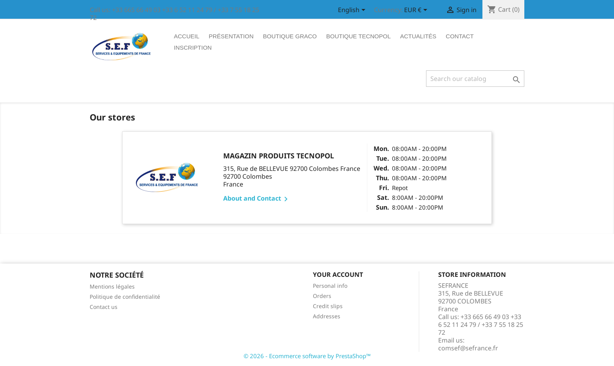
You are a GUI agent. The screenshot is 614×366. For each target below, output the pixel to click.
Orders (322, 296)
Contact (459, 36)
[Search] (475, 78)
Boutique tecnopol (358, 36)
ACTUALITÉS (418, 36)
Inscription (193, 47)
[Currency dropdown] (417, 10)
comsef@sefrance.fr (468, 348)
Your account (338, 274)
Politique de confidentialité (125, 296)
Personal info (330, 285)
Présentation (231, 36)
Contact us (103, 306)
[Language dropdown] (353, 10)
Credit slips (328, 306)
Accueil (186, 36)
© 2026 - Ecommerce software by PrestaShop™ (307, 356)
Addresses (326, 316)
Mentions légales (112, 286)
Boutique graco (290, 36)
